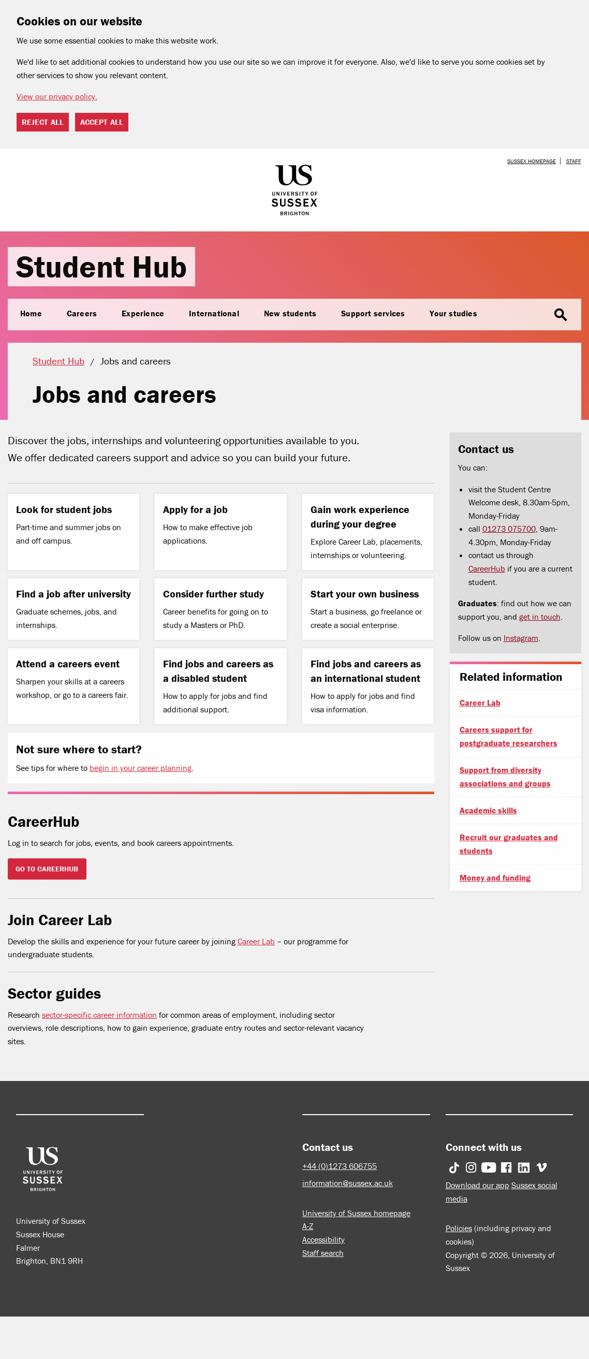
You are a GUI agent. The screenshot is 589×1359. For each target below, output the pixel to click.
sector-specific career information (99, 1015)
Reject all (43, 122)
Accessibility (323, 1239)
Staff (573, 161)
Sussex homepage (531, 161)
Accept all (101, 122)
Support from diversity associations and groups (505, 776)
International (214, 313)
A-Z (307, 1226)
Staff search (323, 1253)
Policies (459, 1228)
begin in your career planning (141, 768)
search (560, 315)
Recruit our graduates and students (509, 844)
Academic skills (488, 810)
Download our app (477, 1185)
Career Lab (256, 941)
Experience (143, 313)
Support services (373, 313)
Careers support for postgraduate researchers (508, 736)
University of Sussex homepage (356, 1213)
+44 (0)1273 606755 (339, 1166)
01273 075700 (509, 528)
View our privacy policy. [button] (57, 96)
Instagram (521, 638)
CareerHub (486, 568)
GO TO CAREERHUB (47, 868)
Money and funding (495, 877)
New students (290, 313)
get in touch (540, 616)
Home (31, 313)
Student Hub (101, 266)
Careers (82, 313)
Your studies (453, 313)
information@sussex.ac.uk (347, 1183)
